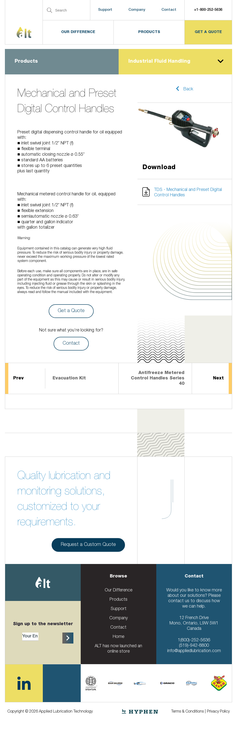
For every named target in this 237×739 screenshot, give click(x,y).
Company (136, 10)
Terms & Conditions (187, 712)
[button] (184, 88)
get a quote (208, 32)
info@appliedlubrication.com (194, 651)
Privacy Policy (218, 712)
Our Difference (78, 32)
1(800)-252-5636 (194, 640)
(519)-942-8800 (194, 646)
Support (105, 10)
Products (149, 32)
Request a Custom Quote (88, 546)
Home (118, 637)
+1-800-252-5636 (208, 10)
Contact (168, 10)
